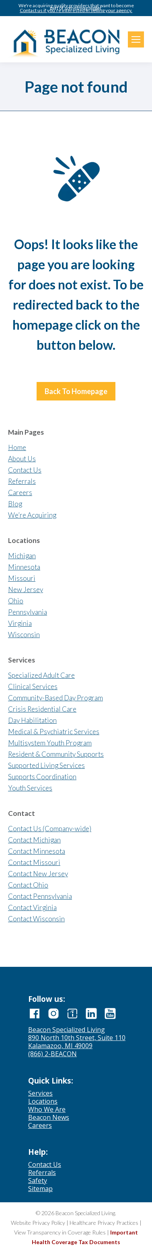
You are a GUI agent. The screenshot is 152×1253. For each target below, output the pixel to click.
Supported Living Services (46, 765)
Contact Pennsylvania (40, 896)
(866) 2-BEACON (52, 1053)
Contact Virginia (32, 907)
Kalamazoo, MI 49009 (60, 1045)
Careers (20, 492)
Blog (15, 504)
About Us (22, 458)
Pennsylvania (27, 612)
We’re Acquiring (32, 515)
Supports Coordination (42, 776)
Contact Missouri (34, 862)
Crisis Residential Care (42, 709)
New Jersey (25, 589)
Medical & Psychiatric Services (53, 731)
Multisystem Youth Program (50, 743)
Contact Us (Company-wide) (49, 828)
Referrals (22, 481)
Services (40, 1093)
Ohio (15, 601)
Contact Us (24, 470)
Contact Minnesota (36, 851)
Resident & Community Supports (56, 754)
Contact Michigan (34, 840)
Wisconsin (24, 634)
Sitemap (40, 1188)
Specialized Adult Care (41, 675)
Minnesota (24, 567)
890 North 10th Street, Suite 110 (76, 1037)
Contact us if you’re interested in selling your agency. (76, 10)
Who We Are (47, 1109)
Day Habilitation (32, 720)
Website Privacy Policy (38, 1222)
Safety (37, 1180)
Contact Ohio (28, 885)
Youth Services (30, 788)
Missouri (21, 578)
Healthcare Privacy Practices (104, 1222)
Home (17, 447)
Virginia (20, 623)
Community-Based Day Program (55, 698)
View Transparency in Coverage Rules (60, 1232)
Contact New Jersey (38, 873)
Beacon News (48, 1117)
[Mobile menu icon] (136, 39)
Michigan (22, 555)
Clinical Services (33, 686)
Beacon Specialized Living (66, 1029)
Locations (43, 1101)
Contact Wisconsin (36, 918)
